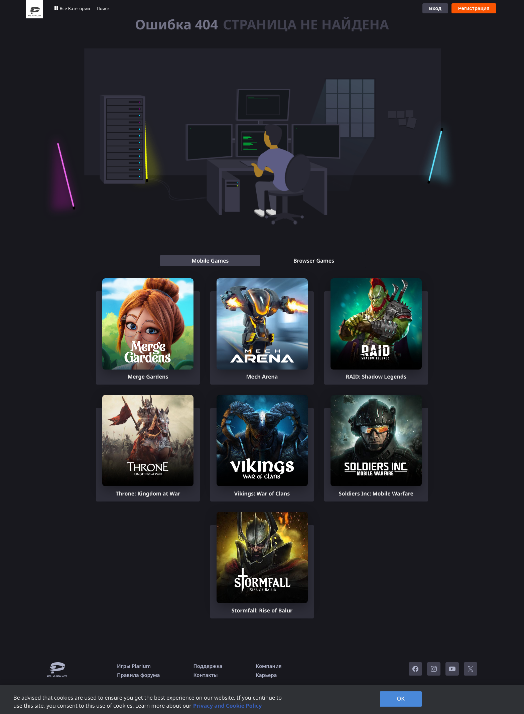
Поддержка (208, 666)
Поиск (103, 8)
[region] (262, 699)
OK (401, 698)
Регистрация (474, 8)
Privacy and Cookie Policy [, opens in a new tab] (227, 705)
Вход (435, 8)
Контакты (205, 675)
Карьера (266, 675)
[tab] (210, 260)
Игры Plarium (134, 666)
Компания (269, 666)
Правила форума (138, 675)
